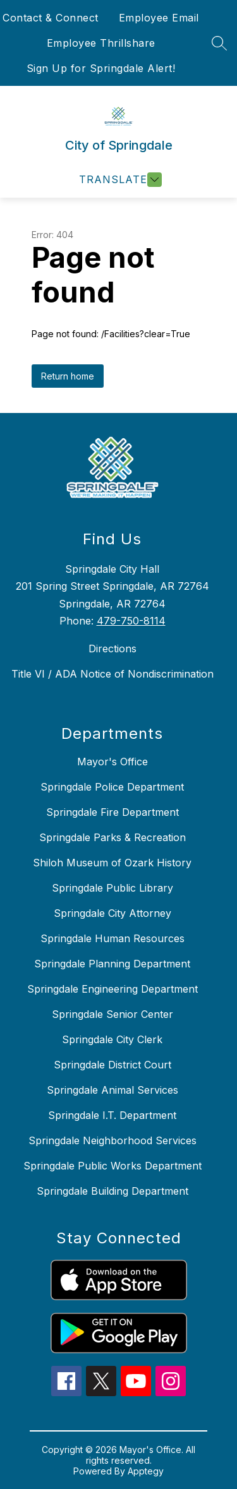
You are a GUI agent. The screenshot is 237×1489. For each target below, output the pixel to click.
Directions (112, 648)
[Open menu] (119, 180)
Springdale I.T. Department (112, 1115)
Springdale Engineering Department (112, 989)
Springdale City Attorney (112, 913)
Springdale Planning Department (112, 963)
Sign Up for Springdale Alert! (101, 68)
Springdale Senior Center (112, 1014)
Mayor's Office (112, 761)
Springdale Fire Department (112, 812)
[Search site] (219, 43)
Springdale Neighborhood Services (112, 1140)
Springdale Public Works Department (112, 1165)
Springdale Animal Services (112, 1090)
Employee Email (159, 17)
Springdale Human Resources (112, 938)
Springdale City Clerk (112, 1039)
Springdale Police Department (112, 786)
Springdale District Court (112, 1064)
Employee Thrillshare (101, 43)
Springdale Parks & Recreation (112, 837)
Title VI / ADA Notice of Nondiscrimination (112, 673)
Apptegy (146, 1471)
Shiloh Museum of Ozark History (112, 862)
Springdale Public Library (112, 888)
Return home (67, 376)
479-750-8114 (131, 620)
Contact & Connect (51, 17)
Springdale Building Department (112, 1191)
